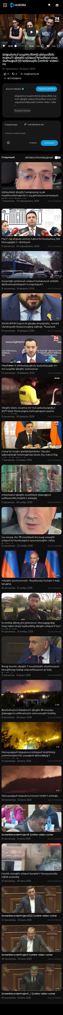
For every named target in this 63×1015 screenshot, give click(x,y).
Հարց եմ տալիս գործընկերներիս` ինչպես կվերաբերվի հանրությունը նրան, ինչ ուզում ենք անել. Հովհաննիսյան (30, 455)
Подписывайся (46, 88)
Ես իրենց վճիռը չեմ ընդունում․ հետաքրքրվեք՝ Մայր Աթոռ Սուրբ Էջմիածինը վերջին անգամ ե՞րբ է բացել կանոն (31, 626)
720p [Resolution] (54, 46)
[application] (31, 32)
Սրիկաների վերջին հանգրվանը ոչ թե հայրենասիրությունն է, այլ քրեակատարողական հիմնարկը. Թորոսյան (30, 195)
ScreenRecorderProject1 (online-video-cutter (27, 954)
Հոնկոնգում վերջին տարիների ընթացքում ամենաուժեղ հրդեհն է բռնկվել (26, 496)
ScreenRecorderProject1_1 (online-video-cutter (28, 993)
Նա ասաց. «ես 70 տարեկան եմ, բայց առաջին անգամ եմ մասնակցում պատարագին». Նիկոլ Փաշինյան (28, 540)
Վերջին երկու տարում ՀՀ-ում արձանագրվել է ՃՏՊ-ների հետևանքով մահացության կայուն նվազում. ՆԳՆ (28, 411)
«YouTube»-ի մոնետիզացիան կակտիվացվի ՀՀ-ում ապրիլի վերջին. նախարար (30, 367)
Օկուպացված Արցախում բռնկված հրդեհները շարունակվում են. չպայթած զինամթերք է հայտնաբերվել (28, 755)
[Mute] (48, 46)
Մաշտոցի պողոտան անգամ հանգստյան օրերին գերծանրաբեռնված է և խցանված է (30, 282)
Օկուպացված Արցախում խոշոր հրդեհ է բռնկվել (30, 795)
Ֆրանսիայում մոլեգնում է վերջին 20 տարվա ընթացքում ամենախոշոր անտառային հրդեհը (29, 711)
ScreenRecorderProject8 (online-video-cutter (27, 834)
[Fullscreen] (58, 46)
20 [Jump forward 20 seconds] (43, 46)
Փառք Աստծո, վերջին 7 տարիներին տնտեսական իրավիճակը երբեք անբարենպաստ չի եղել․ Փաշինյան (30, 670)
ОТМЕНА (33, 143)
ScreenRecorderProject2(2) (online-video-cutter (29, 915)
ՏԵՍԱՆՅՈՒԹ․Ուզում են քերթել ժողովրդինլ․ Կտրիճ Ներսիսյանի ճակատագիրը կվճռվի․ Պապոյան (30, 325)
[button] (57, 5)
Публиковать (49, 143)
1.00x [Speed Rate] (38, 46)
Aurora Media (15, 88)
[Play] (4, 46)
